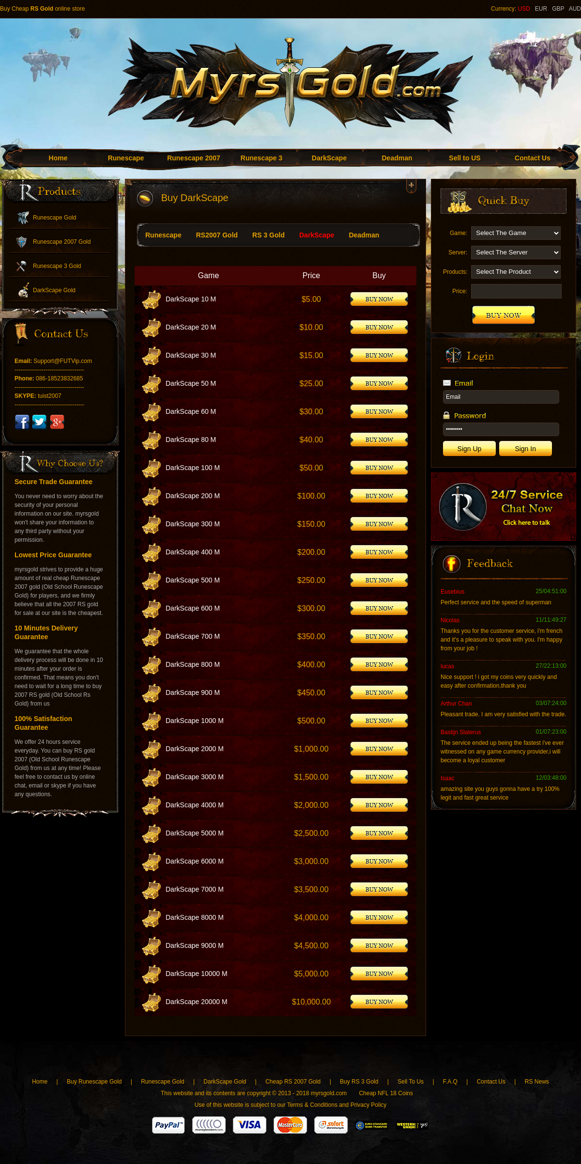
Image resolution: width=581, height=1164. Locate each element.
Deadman (397, 158)
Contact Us (532, 158)
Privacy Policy (369, 1104)
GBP (558, 8)
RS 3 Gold (268, 235)
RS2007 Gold (217, 235)
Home (58, 158)
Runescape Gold (54, 217)
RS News (537, 1081)
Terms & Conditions (312, 1104)
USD (524, 8)
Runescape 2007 (193, 158)
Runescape (126, 158)
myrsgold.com (329, 1093)
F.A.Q (450, 1081)
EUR (541, 8)
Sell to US (464, 158)
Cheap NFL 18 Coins (386, 1093)
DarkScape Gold (54, 290)
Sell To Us (411, 1081)
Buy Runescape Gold (94, 1081)
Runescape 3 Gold (57, 266)
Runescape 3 (261, 158)
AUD (575, 8)
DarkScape (329, 158)
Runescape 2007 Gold (62, 241)
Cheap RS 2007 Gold (293, 1081)
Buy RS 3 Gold (360, 1081)
